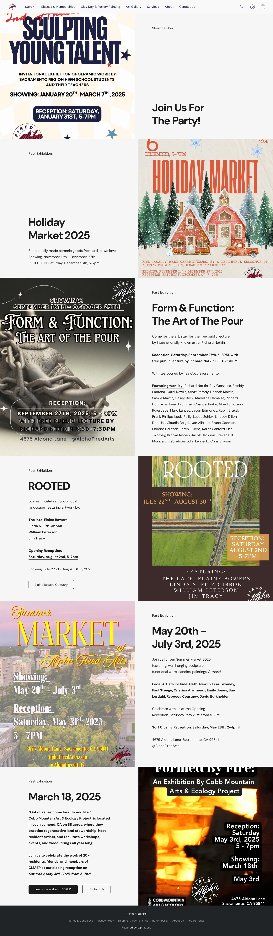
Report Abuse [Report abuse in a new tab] (196, 920)
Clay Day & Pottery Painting (100, 7)
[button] (12, 7)
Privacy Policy (105, 920)
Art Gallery (133, 7)
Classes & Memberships (58, 7)
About (169, 7)
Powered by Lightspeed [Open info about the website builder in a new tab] (136, 927)
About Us (178, 920)
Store (30, 7)
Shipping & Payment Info (133, 920)
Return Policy (160, 920)
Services (153, 7)
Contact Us (187, 7)
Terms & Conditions (81, 920)
